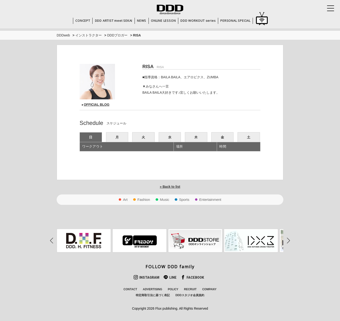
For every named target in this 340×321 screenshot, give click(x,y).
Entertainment (210, 200)
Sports (184, 200)
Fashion (143, 200)
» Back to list (170, 187)
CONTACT (130, 289)
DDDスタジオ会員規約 (189, 295)
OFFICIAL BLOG (97, 104)
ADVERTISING (152, 289)
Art (125, 200)
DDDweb (63, 35)
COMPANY (209, 289)
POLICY (173, 289)
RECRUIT (190, 289)
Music (164, 200)
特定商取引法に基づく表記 (153, 295)
